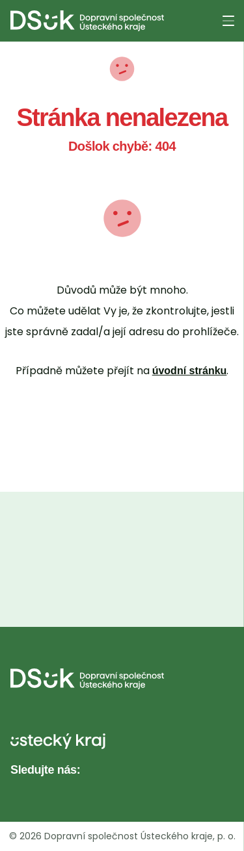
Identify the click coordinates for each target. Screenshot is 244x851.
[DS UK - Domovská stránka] (87, 20)
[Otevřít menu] (228, 20)
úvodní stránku (189, 370)
